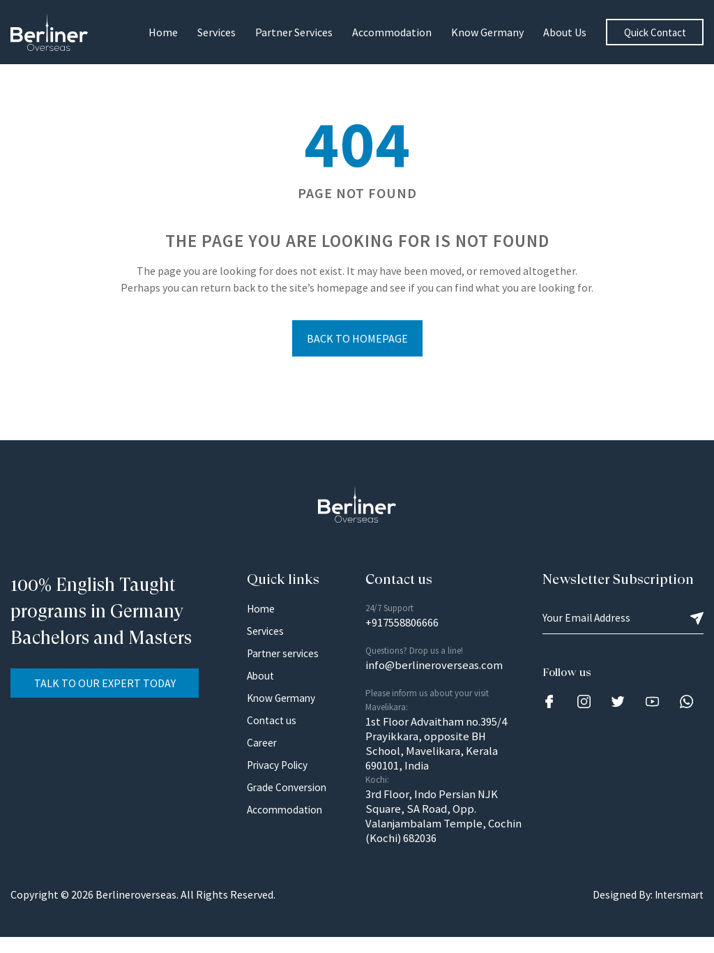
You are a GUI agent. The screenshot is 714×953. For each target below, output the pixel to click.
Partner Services (294, 32)
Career (262, 745)
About (261, 678)
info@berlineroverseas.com (439, 670)
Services (216, 32)
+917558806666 (406, 626)
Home (163, 32)
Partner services (285, 656)
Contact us (272, 723)
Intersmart (677, 911)
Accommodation (392, 32)
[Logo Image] (52, 31)
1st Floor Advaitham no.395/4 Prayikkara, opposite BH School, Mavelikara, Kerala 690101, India (442, 752)
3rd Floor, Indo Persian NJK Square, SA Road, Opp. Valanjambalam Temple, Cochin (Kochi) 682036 (436, 830)
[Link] (549, 704)
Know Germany (487, 32)
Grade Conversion (289, 790)
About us (564, 32)
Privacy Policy (279, 767)
